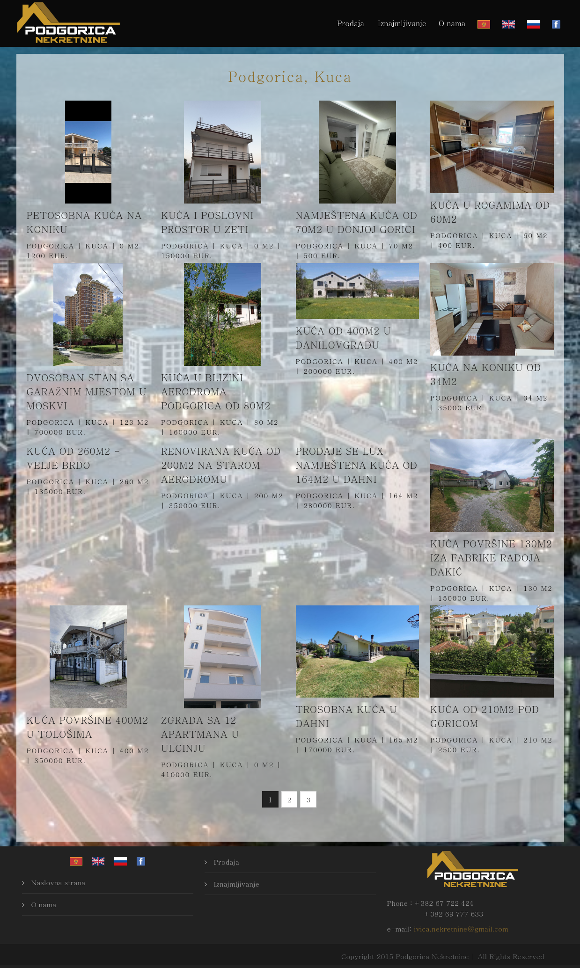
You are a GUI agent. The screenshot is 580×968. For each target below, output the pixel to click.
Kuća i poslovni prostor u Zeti (207, 222)
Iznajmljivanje (402, 23)
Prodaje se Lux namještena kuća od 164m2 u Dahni (357, 465)
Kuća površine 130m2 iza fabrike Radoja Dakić (491, 557)
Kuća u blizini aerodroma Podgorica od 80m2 (216, 391)
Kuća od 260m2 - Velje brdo (74, 458)
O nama (452, 23)
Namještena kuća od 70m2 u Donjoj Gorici (357, 222)
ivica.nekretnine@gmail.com (461, 928)
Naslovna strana (58, 882)
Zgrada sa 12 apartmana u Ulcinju (200, 734)
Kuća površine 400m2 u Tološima (88, 727)
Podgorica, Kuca (290, 76)
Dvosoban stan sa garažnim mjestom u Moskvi (87, 391)
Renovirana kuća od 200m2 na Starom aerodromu (221, 465)
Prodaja (350, 23)
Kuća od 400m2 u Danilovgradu (343, 337)
